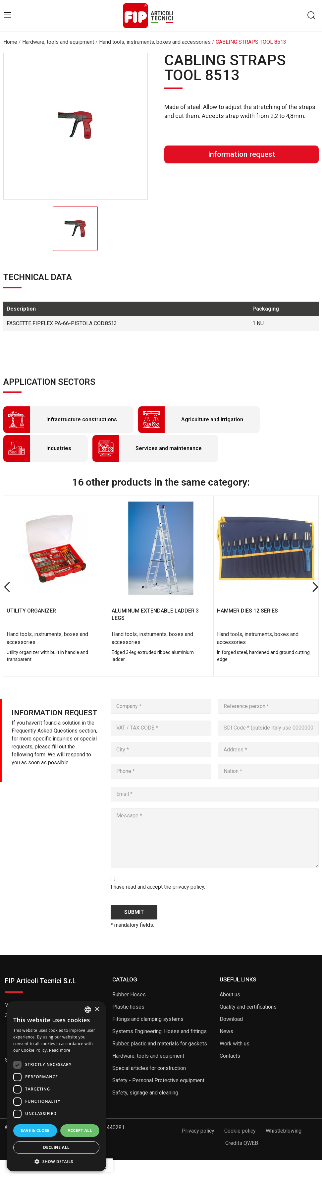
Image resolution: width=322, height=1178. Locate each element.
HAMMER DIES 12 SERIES (247, 611)
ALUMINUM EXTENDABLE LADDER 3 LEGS (155, 614)
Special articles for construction (149, 1068)
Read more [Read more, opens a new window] (59, 1050)
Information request (241, 154)
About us (230, 994)
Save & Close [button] (35, 1130)
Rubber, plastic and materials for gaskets (159, 1043)
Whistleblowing (283, 1131)
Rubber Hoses (129, 994)
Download (231, 1019)
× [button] (96, 1009)
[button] (56, 1161)
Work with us (234, 1043)
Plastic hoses (128, 1007)
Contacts (230, 1056)
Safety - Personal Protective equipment (158, 1080)
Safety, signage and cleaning (145, 1093)
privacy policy (188, 887)
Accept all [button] (80, 1130)
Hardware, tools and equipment (148, 1056)
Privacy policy (198, 1131)
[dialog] (56, 1086)
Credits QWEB (241, 1143)
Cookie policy (240, 1131)
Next (315, 587)
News (226, 1031)
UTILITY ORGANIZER (31, 611)
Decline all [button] (56, 1147)
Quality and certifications (248, 1007)
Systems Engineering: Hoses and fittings (159, 1031)
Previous (7, 587)
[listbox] (87, 1009)
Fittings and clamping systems (148, 1019)
